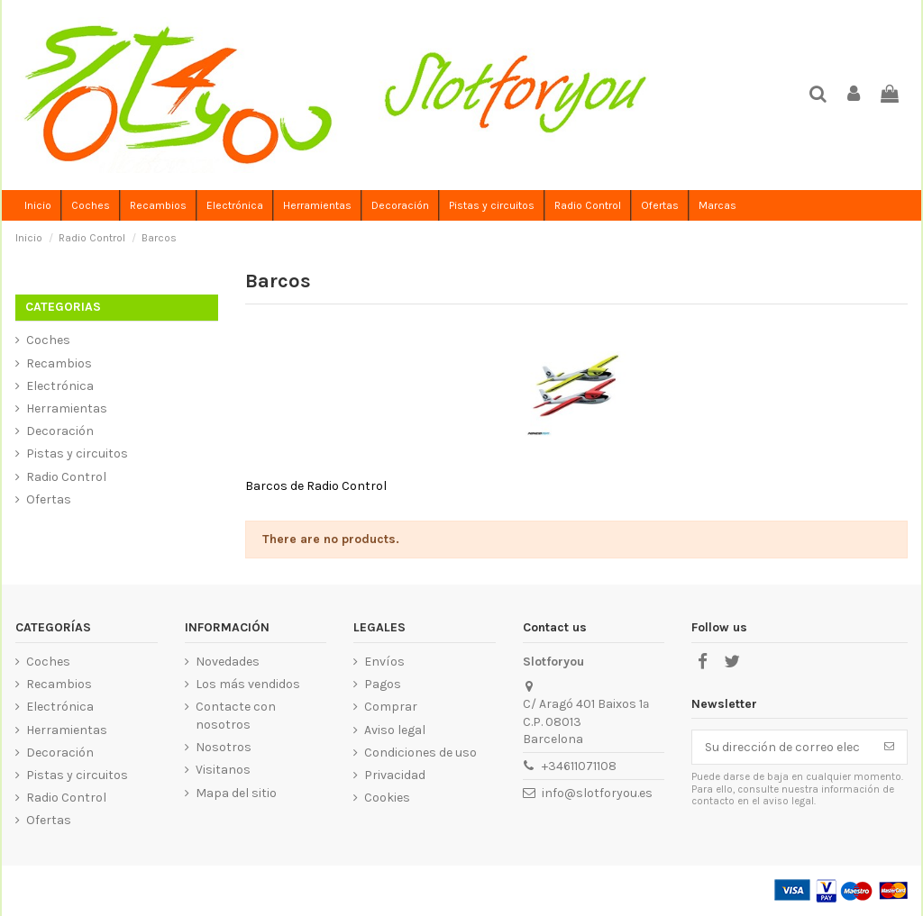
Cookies (387, 797)
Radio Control (66, 477)
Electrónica (60, 386)
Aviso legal (394, 730)
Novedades (228, 661)
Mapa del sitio (236, 793)
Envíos (384, 661)
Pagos (382, 684)
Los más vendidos (248, 684)
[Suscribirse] (889, 747)
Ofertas (48, 499)
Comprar (390, 706)
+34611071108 (579, 766)
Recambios (59, 363)
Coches (48, 340)
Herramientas (66, 408)
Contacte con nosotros (236, 715)
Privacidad (394, 775)
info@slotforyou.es (597, 793)
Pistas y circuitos (77, 453)
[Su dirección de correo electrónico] (782, 747)
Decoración (60, 431)
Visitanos (223, 769)
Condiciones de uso (420, 752)
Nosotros (223, 747)
